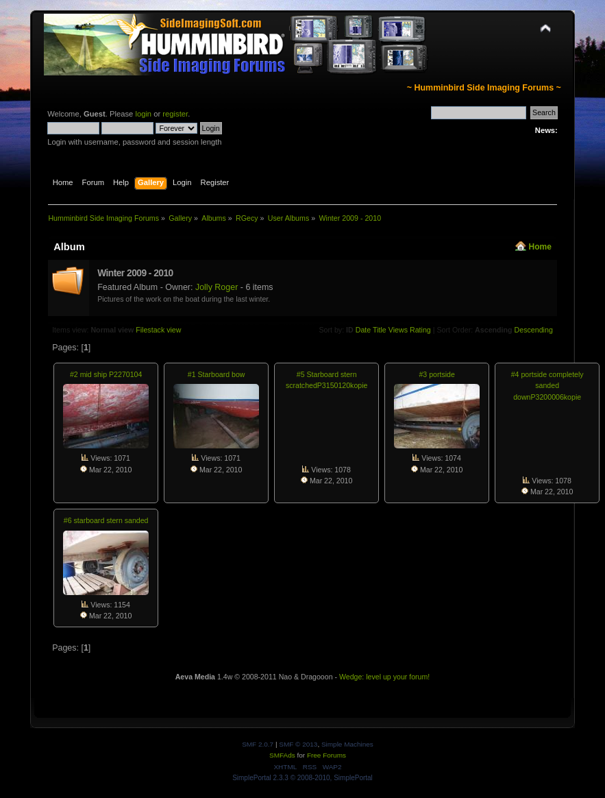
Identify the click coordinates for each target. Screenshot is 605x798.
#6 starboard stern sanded (106, 520)
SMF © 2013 (298, 744)
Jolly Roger (216, 287)
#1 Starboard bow (216, 374)
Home (540, 247)
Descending (534, 330)
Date (363, 330)
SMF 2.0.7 (257, 744)
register (175, 114)
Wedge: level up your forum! (384, 677)
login (143, 114)
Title (379, 330)
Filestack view (158, 330)
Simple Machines (347, 744)
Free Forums (326, 755)
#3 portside (436, 374)
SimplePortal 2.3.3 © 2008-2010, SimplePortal (302, 778)
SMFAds (282, 755)
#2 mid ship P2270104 (106, 374)
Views (398, 330)
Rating (420, 330)
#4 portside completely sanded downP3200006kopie (547, 385)
